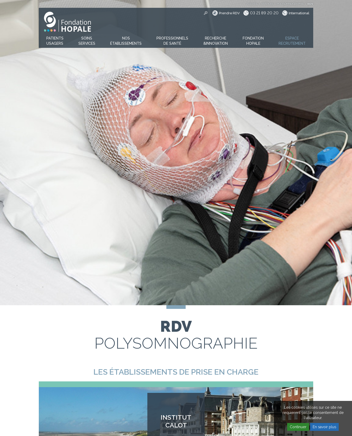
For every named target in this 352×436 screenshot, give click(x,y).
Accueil (252, 3)
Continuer (298, 427)
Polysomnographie (290, 3)
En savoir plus (324, 427)
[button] (55, 41)
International (299, 13)
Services (267, 3)
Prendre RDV (229, 13)
